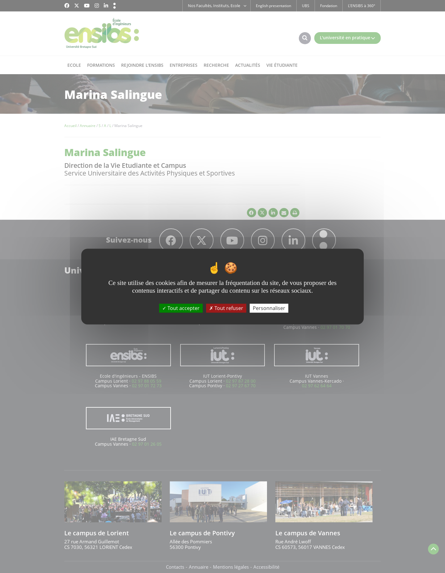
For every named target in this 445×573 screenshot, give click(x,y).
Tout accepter (181, 307)
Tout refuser (226, 307)
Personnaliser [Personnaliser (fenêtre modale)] (269, 307)
